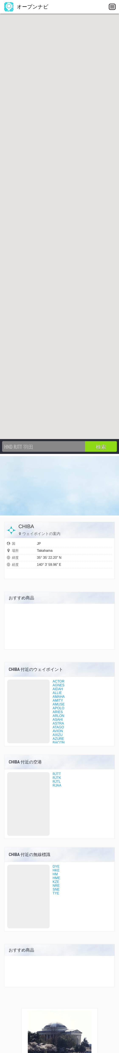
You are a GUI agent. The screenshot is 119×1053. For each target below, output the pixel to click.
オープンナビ (26, 7)
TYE (56, 893)
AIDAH (58, 689)
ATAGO (58, 727)
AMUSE (59, 704)
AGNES (58, 685)
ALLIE (57, 693)
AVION (58, 731)
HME (56, 878)
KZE (56, 882)
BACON (59, 742)
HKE (56, 870)
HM (55, 874)
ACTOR (58, 681)
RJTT (57, 774)
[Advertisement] (59, 485)
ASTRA (58, 723)
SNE (56, 889)
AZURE (58, 738)
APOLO (58, 708)
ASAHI (58, 719)
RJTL (57, 781)
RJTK (57, 778)
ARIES (58, 712)
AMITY (58, 700)
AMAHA (59, 696)
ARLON (58, 716)
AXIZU (58, 735)
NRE (56, 885)
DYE (56, 866)
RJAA (57, 785)
